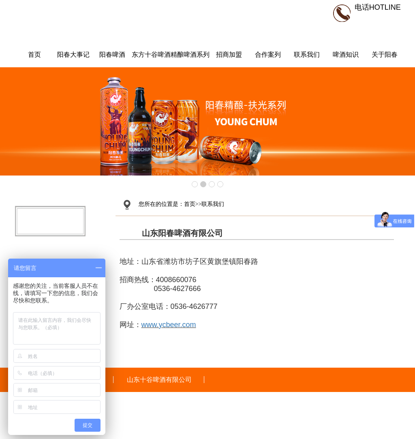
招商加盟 (229, 54)
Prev (10, 121)
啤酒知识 (346, 54)
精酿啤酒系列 (190, 54)
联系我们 (307, 54)
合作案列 (268, 54)
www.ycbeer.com (168, 325)
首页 (34, 54)
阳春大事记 (73, 54)
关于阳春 (385, 54)
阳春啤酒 (112, 54)
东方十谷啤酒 (151, 54)
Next (404, 121)
